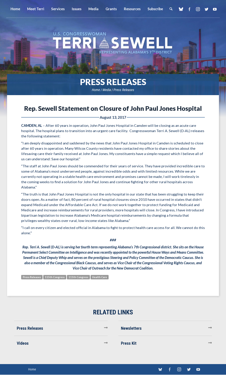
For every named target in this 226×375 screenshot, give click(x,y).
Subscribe (155, 9)
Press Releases (124, 90)
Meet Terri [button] (35, 9)
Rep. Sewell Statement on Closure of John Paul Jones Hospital (113, 108)
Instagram (198, 9)
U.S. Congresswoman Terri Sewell (113, 43)
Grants (111, 9)
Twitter (206, 9)
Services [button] (58, 9)
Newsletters (131, 328)
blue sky (181, 9)
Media (107, 90)
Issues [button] (76, 9)
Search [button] (170, 9)
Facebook (189, 9)
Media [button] (93, 9)
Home (96, 90)
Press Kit (128, 343)
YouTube (215, 9)
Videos (23, 343)
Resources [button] (132, 9)
